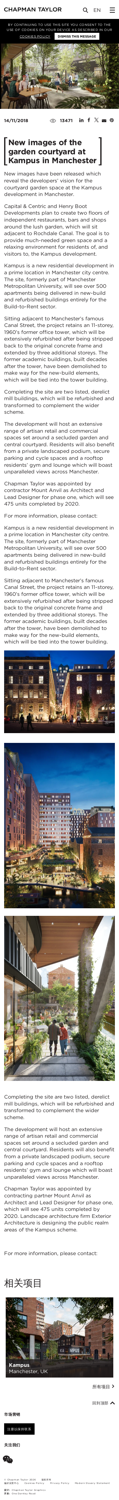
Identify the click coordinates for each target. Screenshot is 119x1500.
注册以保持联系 (19, 1429)
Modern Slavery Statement (92, 1483)
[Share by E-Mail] (104, 120)
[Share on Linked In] (81, 120)
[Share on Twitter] (96, 120)
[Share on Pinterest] (111, 120)
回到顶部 (103, 1403)
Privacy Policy (59, 1483)
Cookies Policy (35, 36)
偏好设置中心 (11, 1483)
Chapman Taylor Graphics (28, 1490)
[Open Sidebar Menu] (112, 10)
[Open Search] (86, 11)
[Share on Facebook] (89, 120)
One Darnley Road (24, 1493)
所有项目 (103, 1387)
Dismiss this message (77, 36)
